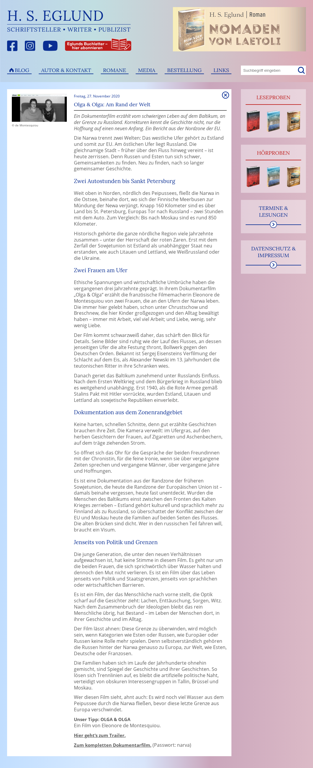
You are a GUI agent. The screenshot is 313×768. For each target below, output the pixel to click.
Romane (114, 70)
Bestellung (184, 70)
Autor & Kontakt (66, 70)
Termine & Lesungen (273, 211)
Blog (22, 70)
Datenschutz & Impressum (273, 252)
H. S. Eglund (55, 15)
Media (146, 70)
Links (221, 70)
